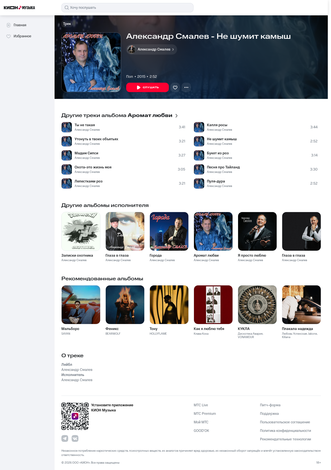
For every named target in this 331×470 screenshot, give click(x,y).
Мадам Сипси (86, 153)
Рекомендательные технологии (285, 439)
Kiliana (286, 337)
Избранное (18, 36)
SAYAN (65, 334)
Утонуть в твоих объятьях (96, 139)
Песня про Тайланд (223, 167)
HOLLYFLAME (158, 334)
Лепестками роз (89, 181)
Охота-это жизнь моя (93, 167)
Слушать (147, 87)
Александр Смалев (87, 130)
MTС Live (201, 405)
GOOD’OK (201, 430)
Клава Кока (201, 334)
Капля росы (217, 125)
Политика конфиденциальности (285, 430)
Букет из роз (218, 153)
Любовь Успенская (294, 334)
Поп (129, 76)
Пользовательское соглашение (285, 422)
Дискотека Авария (250, 334)
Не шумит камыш (222, 139)
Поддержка (269, 413)
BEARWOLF (113, 334)
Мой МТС (201, 422)
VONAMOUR (246, 337)
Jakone (312, 334)
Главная (16, 25)
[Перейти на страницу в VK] (75, 438)
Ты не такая (85, 125)
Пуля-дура (216, 181)
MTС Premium (205, 413)
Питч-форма (270, 405)
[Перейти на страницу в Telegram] (64, 438)
